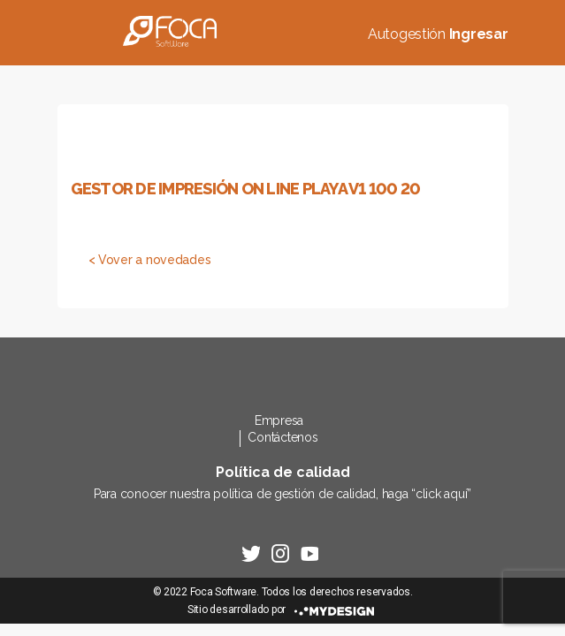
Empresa (279, 420)
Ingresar (478, 34)
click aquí (441, 494)
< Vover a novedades (149, 260)
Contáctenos (282, 437)
